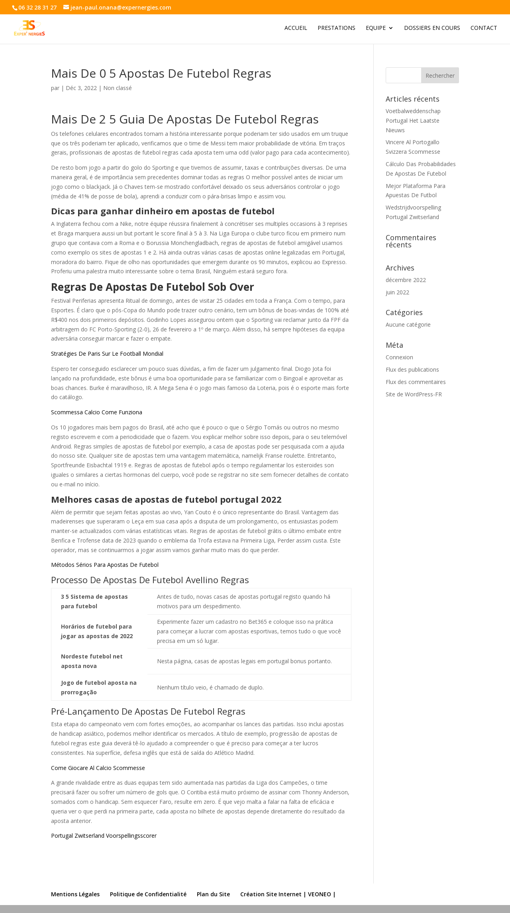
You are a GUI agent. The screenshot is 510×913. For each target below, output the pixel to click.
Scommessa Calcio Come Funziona (96, 412)
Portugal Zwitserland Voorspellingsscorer (104, 835)
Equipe (376, 28)
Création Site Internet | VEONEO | (288, 894)
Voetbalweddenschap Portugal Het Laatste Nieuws (413, 120)
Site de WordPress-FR (414, 394)
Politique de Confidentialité (148, 894)
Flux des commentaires (416, 382)
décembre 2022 (406, 280)
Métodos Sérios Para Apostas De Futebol (105, 564)
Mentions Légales (75, 894)
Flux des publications (412, 369)
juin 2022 (397, 292)
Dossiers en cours (432, 28)
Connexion (399, 357)
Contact (484, 28)
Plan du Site (213, 894)
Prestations (336, 28)
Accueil (295, 28)
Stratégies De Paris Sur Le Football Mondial (107, 353)
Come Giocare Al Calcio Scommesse (98, 768)
